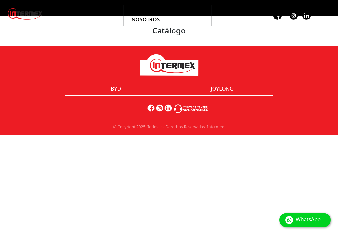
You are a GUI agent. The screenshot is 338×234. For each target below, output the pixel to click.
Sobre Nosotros (145, 15)
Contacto (233, 11)
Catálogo (102, 11)
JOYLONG (222, 88)
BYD (116, 88)
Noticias (191, 11)
